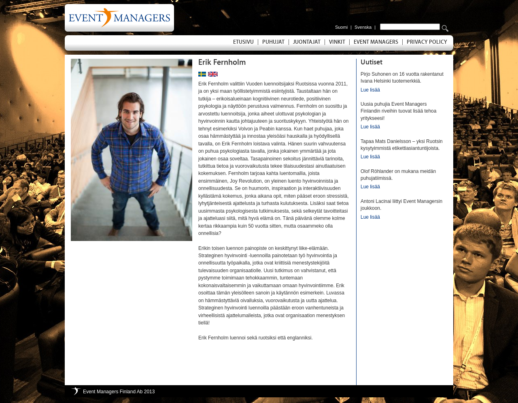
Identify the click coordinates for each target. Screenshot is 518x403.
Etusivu (243, 42)
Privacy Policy (427, 42)
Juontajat (307, 42)
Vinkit (337, 42)
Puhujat (273, 42)
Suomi (341, 27)
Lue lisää (370, 90)
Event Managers (376, 42)
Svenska (363, 27)
